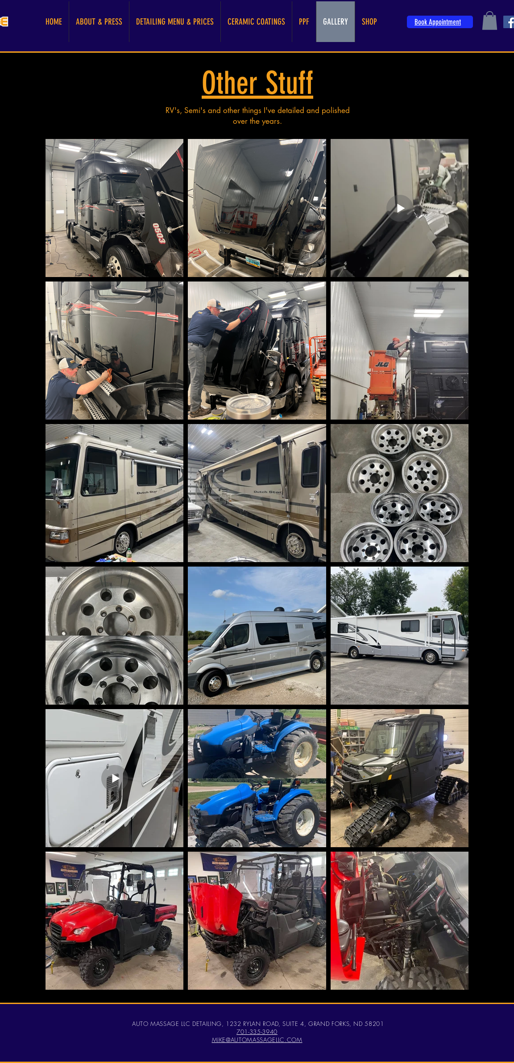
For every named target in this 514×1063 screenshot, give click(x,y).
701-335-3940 (257, 1032)
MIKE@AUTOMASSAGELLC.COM (257, 1040)
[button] (489, 20)
